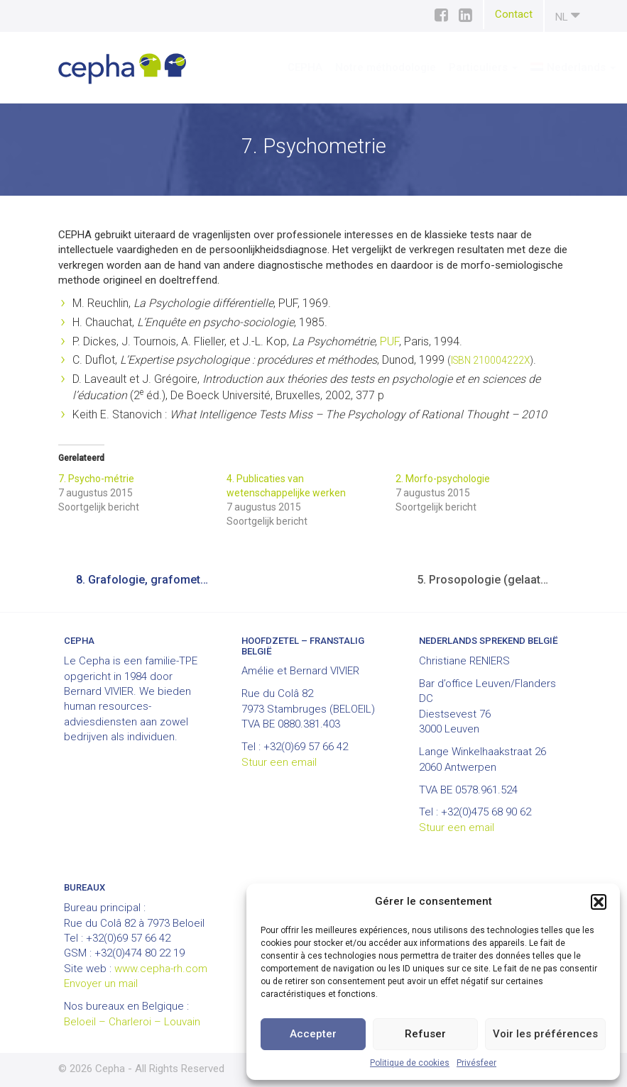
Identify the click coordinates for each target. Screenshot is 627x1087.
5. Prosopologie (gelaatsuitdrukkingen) (493, 579)
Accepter (313, 1033)
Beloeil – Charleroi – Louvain (132, 1021)
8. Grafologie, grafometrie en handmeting (152, 579)
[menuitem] (531, 67)
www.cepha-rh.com (160, 968)
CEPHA (263, 67)
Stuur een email (279, 762)
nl (567, 15)
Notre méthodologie (343, 67)
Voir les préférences (545, 1033)
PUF (389, 341)
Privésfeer (476, 1063)
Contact (514, 14)
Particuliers (441, 67)
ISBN (461, 360)
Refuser (425, 1033)
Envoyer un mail (101, 983)
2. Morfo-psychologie (443, 478)
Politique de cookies (409, 1063)
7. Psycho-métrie (96, 478)
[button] (598, 902)
